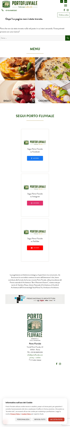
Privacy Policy (15, 414)
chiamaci (39, 360)
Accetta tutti (56, 419)
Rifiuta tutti (39, 419)
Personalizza (23, 419)
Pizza (42, 78)
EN (66, 1)
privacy (32, 357)
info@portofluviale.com (35, 355)
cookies (38, 357)
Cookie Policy (26, 414)
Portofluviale (25, 4)
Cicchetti (44, 101)
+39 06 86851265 (9, 10)
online (34, 360)
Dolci (7, 101)
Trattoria (9, 78)
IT (61, 1)
